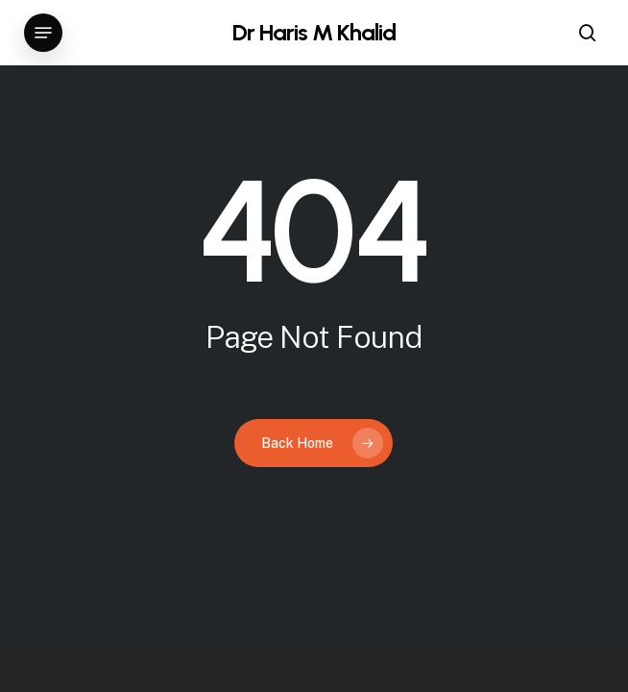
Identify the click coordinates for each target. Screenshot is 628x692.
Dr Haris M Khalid (314, 32)
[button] (43, 32)
